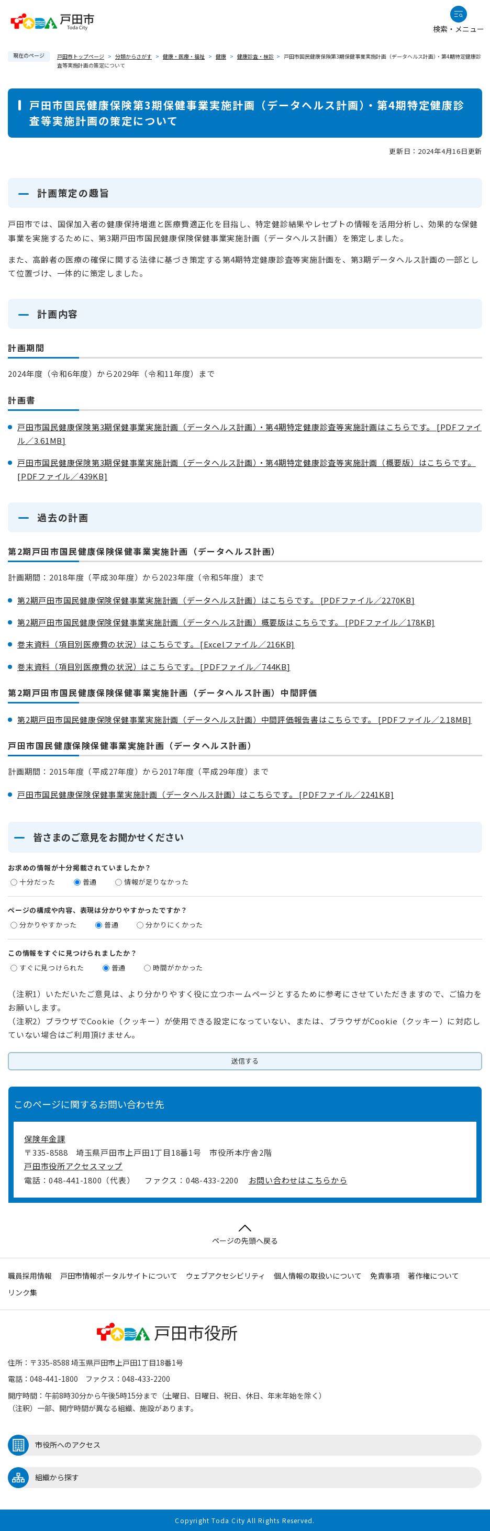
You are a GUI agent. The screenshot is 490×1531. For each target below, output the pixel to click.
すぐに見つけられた (51, 968)
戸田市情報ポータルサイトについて (118, 1275)
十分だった (37, 882)
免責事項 (384, 1275)
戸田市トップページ (80, 56)
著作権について (433, 1275)
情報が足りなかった (156, 882)
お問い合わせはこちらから (298, 1180)
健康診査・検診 (255, 56)
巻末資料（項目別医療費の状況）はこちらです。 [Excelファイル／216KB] (156, 644)
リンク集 (22, 1292)
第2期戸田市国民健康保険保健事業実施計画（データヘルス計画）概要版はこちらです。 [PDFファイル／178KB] (226, 622)
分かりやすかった (48, 925)
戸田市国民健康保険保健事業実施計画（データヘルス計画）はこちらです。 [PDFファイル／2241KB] (205, 794)
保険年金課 (44, 1138)
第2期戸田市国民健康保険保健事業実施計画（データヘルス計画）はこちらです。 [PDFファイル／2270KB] (216, 600)
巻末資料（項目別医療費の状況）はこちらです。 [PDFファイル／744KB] (154, 666)
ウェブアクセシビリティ (225, 1275)
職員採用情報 (30, 1275)
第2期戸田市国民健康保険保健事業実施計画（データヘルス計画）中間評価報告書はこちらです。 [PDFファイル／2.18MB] (244, 719)
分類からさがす (133, 56)
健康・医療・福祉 (184, 56)
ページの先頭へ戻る (245, 1235)
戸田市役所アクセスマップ (73, 1165)
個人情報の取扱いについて (318, 1275)
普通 (90, 882)
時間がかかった (178, 968)
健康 (221, 56)
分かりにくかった (174, 925)
